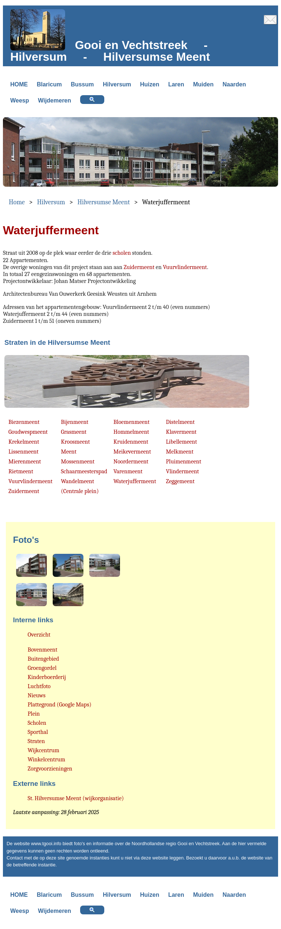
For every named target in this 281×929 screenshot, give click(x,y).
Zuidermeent (139, 267)
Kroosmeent (75, 442)
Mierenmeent (24, 461)
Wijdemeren (54, 100)
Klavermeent (181, 432)
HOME (19, 84)
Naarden (234, 84)
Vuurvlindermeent (185, 267)
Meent (68, 451)
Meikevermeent (132, 451)
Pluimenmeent (183, 461)
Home (17, 202)
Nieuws (37, 695)
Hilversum (117, 84)
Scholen (37, 723)
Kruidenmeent (130, 442)
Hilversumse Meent (103, 202)
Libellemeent (181, 442)
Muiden (203, 84)
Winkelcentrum (46, 759)
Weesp (19, 100)
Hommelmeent (131, 432)
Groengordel (42, 668)
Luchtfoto (39, 686)
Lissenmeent (23, 451)
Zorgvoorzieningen (50, 768)
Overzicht (39, 634)
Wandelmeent (77, 481)
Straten (36, 741)
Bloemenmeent (131, 422)
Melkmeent (180, 451)
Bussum (82, 84)
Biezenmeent (24, 422)
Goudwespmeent (28, 432)
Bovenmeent (42, 649)
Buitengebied (43, 659)
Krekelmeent (23, 442)
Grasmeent (74, 432)
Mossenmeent (78, 461)
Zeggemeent (180, 481)
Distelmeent (180, 422)
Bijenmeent (75, 422)
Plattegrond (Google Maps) (59, 704)
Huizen (149, 84)
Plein (34, 713)
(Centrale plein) (80, 491)
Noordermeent (131, 461)
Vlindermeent (182, 471)
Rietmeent (20, 471)
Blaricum (49, 84)
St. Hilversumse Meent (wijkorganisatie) (76, 798)
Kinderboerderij (47, 677)
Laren (176, 84)
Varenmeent (127, 471)
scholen (122, 253)
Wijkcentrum (43, 750)
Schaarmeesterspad (84, 471)
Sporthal (38, 732)
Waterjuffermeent (134, 481)
